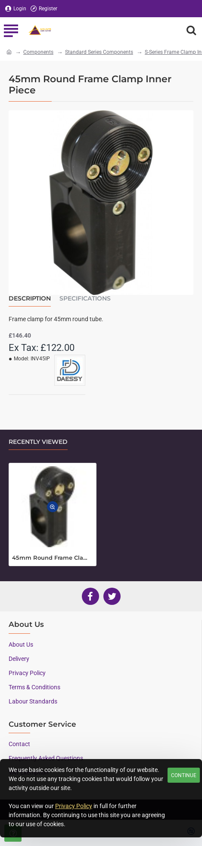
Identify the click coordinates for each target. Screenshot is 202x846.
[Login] (15, 9)
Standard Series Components (99, 52)
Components (38, 52)
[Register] (43, 9)
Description (30, 298)
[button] (52, 506)
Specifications (85, 298)
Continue (183, 775)
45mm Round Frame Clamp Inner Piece (52, 557)
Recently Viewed (38, 442)
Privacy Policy (73, 806)
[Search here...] (191, 30)
